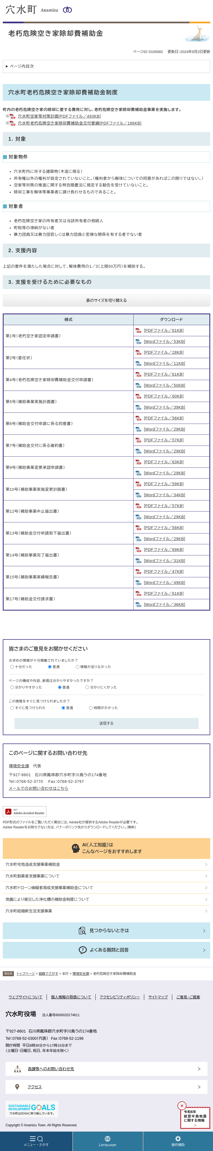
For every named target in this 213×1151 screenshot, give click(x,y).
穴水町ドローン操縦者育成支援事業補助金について (49, 888)
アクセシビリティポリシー (120, 997)
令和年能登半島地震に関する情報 (195, 1116)
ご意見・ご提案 (188, 997)
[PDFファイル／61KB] (164, 330)
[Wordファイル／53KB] (164, 341)
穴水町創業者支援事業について (33, 876)
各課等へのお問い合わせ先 (51, 1069)
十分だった (23, 667)
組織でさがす (48, 974)
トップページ (26, 974)
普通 (56, 667)
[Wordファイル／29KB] (164, 429)
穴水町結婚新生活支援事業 (29, 911)
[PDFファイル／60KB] (164, 396)
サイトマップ (158, 997)
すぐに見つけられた (30, 708)
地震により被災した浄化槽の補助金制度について (47, 899)
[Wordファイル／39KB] (164, 407)
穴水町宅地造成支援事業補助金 (33, 864)
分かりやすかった (28, 687)
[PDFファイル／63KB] (164, 462)
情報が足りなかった (95, 667)
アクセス (35, 1087)
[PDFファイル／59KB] (164, 484)
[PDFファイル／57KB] (164, 440)
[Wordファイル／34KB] (164, 495)
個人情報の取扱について (71, 997)
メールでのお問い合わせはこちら (38, 788)
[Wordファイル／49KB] (164, 582)
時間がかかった (106, 708)
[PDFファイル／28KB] (164, 352)
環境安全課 (19, 766)
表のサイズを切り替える (106, 300)
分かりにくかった (103, 687)
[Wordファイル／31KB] (164, 560)
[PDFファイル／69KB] (164, 549)
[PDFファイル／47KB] (164, 571)
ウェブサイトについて (25, 997)
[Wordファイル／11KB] (164, 363)
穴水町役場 (21, 1014)
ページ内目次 (22, 66)
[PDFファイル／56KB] (164, 418)
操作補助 (178, 1141)
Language (108, 1141)
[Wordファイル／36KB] (164, 604)
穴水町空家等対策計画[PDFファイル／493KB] (59, 116)
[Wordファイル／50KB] (164, 385)
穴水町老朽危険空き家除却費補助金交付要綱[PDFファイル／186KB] (80, 123)
